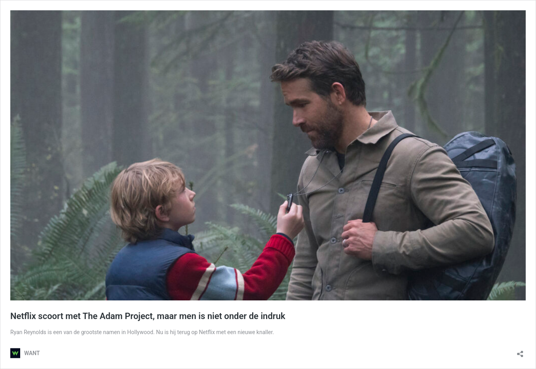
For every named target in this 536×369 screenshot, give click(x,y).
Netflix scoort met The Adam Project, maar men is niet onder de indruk (147, 316)
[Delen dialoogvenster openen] (520, 351)
